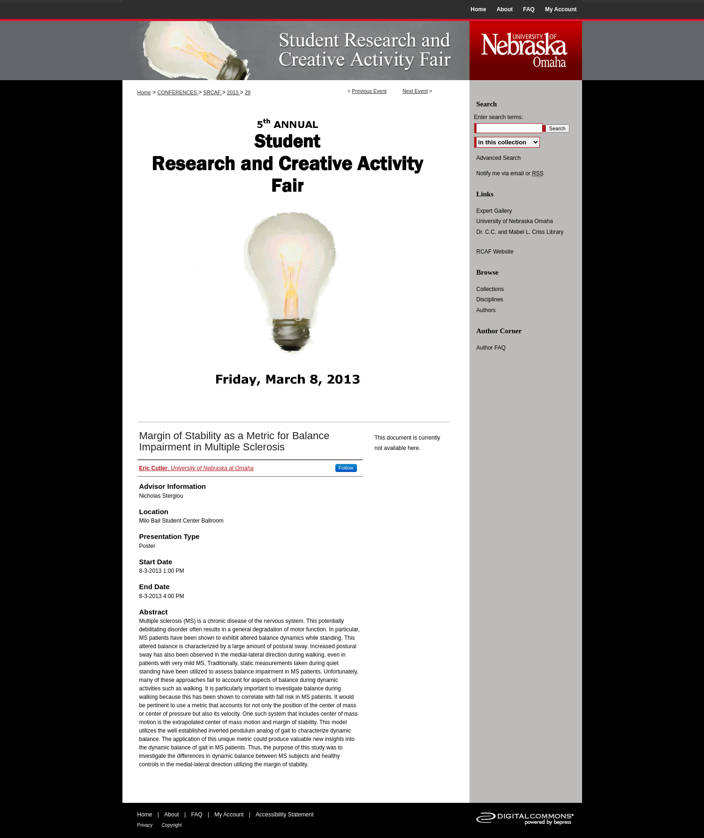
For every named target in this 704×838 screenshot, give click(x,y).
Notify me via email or (510, 173)
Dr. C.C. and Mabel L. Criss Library (520, 232)
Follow (346, 468)
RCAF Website (495, 251)
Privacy (145, 825)
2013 (233, 92)
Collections (490, 289)
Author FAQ (491, 347)
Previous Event (369, 91)
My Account (228, 814)
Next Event (415, 91)
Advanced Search (499, 158)
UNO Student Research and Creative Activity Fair (295, 49)
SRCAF (212, 92)
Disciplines (490, 299)
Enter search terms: (498, 117)
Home (144, 92)
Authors (486, 310)
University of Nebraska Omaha (515, 221)
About (171, 814)
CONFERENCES (178, 92)
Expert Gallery (494, 211)
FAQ (196, 814)
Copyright (172, 825)
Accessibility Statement (284, 814)
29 (247, 92)
